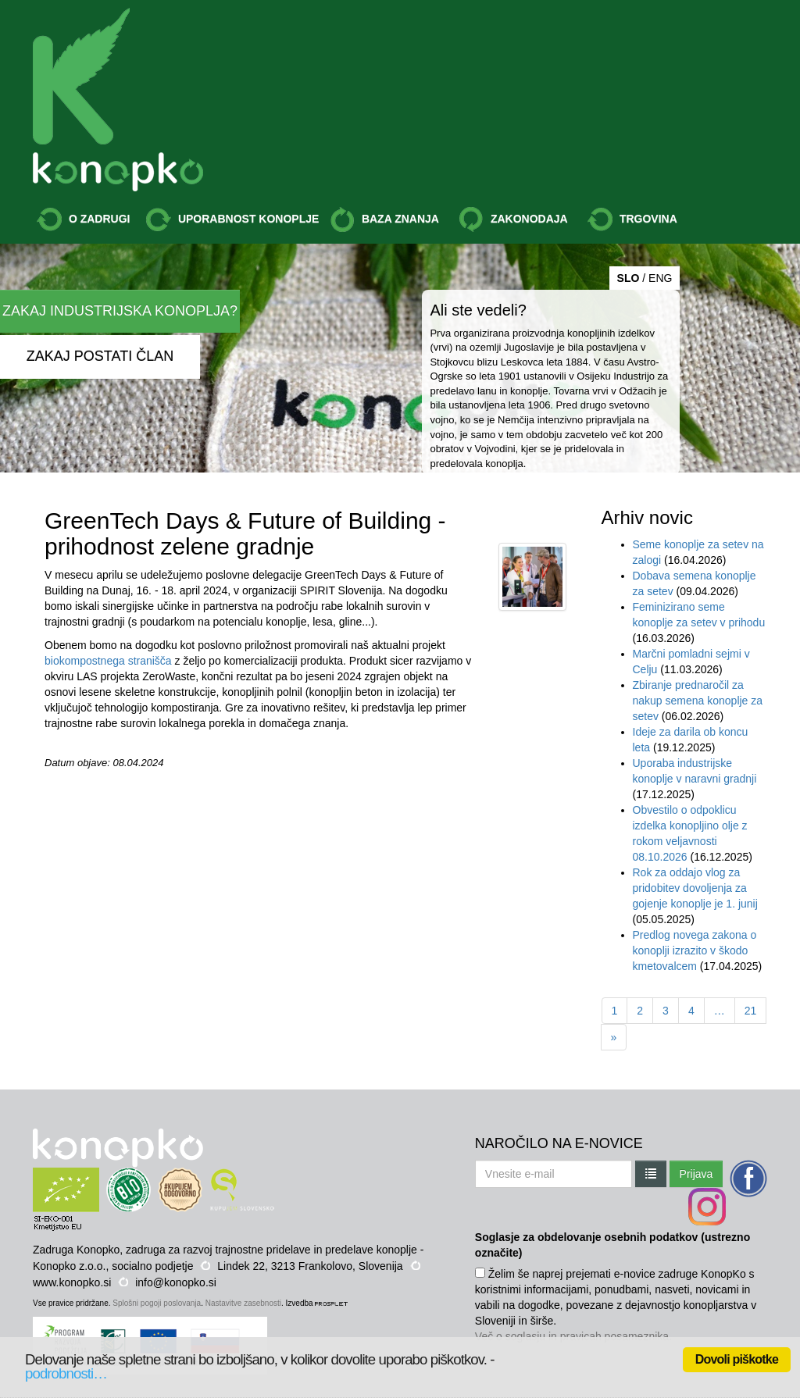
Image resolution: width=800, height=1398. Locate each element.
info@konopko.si (175, 1282)
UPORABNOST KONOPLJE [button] (232, 219)
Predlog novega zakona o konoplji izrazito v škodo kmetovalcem (695, 950)
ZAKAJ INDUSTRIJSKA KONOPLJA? (120, 311)
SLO (628, 278)
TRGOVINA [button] (632, 219)
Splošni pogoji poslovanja (156, 1303)
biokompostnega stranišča (108, 660)
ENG (660, 278)
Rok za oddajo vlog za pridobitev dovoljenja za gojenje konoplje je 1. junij (695, 888)
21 (751, 1010)
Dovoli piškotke (736, 1359)
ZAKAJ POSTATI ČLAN (100, 356)
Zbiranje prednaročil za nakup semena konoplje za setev (698, 700)
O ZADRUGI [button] (83, 219)
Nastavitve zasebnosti (243, 1303)
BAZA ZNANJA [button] (384, 219)
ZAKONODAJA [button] (513, 219)
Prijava (696, 1174)
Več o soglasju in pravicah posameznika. (573, 1336)
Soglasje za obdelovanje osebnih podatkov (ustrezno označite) (612, 1245)
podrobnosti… (66, 1373)
